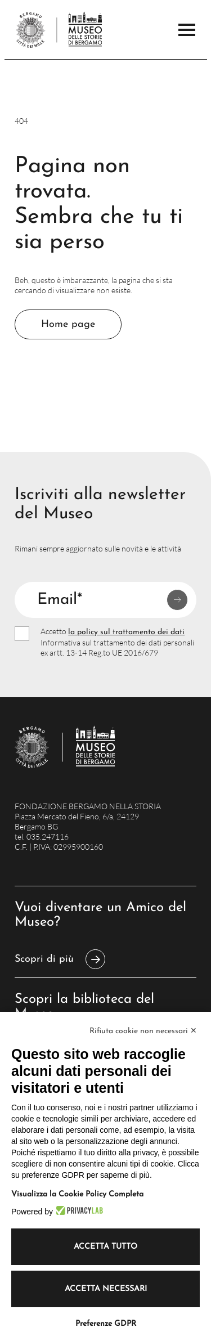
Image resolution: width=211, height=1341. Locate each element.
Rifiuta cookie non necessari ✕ (143, 1031)
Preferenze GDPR (105, 1324)
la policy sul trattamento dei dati (126, 632)
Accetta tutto (105, 1247)
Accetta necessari (106, 1289)
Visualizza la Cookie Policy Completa (77, 1194)
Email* (59, 600)
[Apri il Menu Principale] (187, 30)
